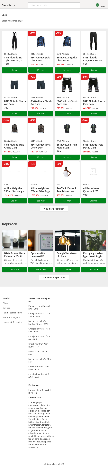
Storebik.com (9, 5)
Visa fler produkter (54, 208)
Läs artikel (14, 269)
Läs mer (14, 70)
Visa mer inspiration (54, 277)
